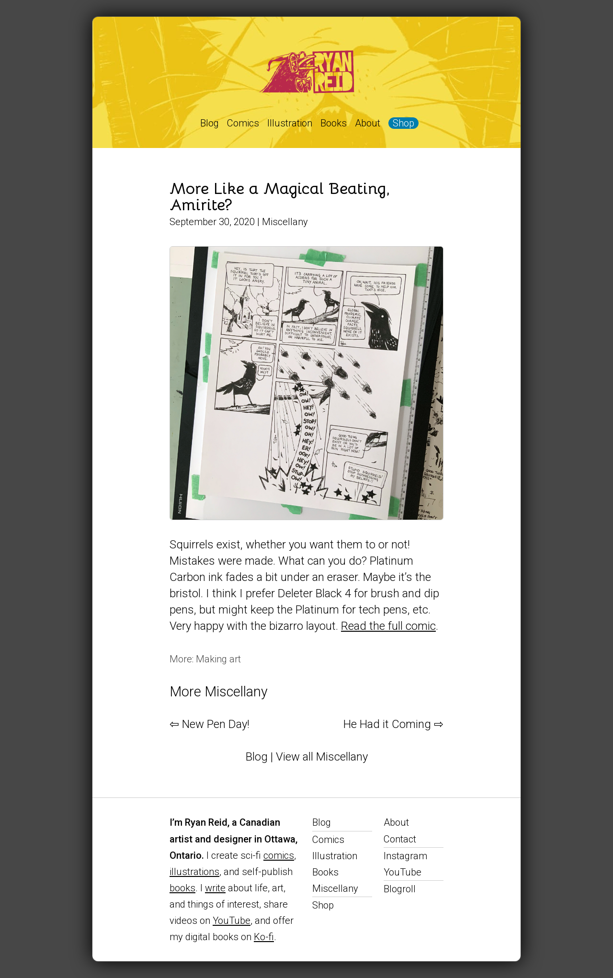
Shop (403, 123)
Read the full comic (388, 626)
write (215, 888)
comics (278, 855)
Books (333, 123)
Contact (400, 839)
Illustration (289, 123)
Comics (243, 123)
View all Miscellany (322, 756)
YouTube (231, 920)
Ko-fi (264, 937)
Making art (218, 659)
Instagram (405, 856)
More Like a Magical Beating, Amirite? (280, 196)
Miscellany (285, 221)
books (182, 888)
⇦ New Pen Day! (210, 724)
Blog (209, 123)
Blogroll (400, 889)
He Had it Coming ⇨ (393, 724)
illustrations (194, 871)
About (367, 123)
